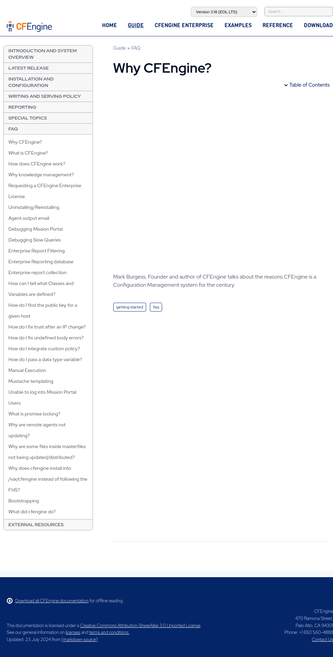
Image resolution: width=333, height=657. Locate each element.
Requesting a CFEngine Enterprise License (44, 190)
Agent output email (28, 218)
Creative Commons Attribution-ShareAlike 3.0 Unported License (140, 625)
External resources (36, 524)
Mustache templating (31, 381)
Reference (277, 25)
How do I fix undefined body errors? (46, 338)
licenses (72, 632)
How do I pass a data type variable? (45, 359)
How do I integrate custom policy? (44, 348)
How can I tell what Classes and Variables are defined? (41, 288)
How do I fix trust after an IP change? (47, 327)
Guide (136, 25)
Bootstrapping (23, 501)
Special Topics (27, 118)
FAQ (13, 129)
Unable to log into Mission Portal (42, 392)
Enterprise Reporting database (41, 262)
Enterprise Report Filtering (36, 251)
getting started (129, 307)
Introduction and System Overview (42, 54)
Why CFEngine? (25, 142)
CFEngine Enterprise (184, 25)
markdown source (79, 639)
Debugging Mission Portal (35, 229)
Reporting (22, 107)
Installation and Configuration (31, 82)
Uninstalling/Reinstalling (33, 207)
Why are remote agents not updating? (37, 430)
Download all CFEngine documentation (48, 601)
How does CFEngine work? (36, 164)
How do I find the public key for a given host (42, 310)
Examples (238, 25)
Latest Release (28, 68)
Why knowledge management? (41, 175)
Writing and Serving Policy (44, 96)
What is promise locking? (34, 414)
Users (14, 403)
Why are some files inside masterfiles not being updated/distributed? (47, 451)
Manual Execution (27, 370)
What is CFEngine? (28, 153)
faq (156, 307)
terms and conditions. (109, 632)
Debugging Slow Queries (34, 240)
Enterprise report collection (37, 272)
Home (109, 25)
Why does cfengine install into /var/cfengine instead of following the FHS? (47, 479)
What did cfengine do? (32, 512)
